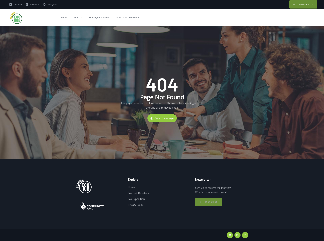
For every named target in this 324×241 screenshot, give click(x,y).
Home (64, 17)
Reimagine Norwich (99, 17)
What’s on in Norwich (128, 17)
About (78, 17)
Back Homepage (162, 118)
